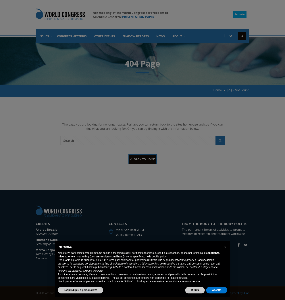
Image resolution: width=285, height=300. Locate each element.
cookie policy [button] (159, 256)
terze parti (114, 260)
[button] (225, 247)
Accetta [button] (216, 290)
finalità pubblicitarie (98, 267)
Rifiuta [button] (195, 290)
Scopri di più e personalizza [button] (80, 290)
